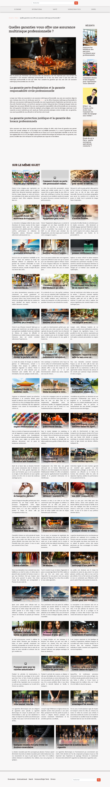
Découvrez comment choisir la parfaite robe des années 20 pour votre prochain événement (26, 358)
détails (42, 100)
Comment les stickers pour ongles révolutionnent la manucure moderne (26, 426)
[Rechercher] (53, 3)
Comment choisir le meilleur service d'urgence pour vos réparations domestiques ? (55, 254)
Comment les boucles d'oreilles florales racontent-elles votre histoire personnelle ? (82, 220)
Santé (55, 9)
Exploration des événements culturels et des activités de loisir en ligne (54, 358)
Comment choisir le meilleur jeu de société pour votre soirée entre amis (53, 324)
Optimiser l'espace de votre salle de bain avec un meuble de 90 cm (84, 357)
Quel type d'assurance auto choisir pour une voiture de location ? (84, 600)
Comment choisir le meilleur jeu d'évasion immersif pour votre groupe (24, 324)
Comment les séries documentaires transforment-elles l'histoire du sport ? (23, 289)
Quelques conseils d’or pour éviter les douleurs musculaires (31, 746)
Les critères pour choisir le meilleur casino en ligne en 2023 (84, 426)
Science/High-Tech (74, 9)
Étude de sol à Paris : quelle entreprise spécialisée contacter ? (88, 142)
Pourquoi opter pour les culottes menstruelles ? (24, 668)
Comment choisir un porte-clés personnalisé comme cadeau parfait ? (55, 183)
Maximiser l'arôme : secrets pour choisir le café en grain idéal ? (84, 183)
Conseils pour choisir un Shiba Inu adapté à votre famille (54, 392)
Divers (93, 9)
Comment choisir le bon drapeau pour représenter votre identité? (90, 80)
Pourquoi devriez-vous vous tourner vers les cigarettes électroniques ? (25, 704)
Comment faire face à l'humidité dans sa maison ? (26, 530)
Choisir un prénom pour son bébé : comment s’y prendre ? (83, 496)
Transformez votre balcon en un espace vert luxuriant (84, 288)
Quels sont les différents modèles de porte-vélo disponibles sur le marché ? (55, 669)
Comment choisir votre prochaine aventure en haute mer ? (24, 253)
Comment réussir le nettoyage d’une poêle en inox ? (83, 565)
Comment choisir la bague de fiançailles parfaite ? (26, 494)
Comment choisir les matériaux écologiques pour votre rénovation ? (24, 218)
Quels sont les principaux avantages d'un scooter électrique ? (83, 704)
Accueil (11, 18)
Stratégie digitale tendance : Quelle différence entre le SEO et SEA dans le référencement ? (55, 601)
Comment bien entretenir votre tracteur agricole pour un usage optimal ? (84, 461)
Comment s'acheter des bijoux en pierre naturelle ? (26, 633)
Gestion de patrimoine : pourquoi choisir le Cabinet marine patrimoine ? (84, 530)
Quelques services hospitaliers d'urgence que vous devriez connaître (84, 635)
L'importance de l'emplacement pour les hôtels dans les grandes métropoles (54, 463)
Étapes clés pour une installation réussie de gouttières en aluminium (83, 392)
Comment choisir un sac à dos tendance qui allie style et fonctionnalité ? (55, 288)
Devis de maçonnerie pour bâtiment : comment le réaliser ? (55, 496)
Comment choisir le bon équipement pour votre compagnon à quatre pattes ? (54, 220)
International (37, 9)
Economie (17, 9)
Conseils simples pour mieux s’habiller (24, 564)
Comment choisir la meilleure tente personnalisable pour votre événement (26, 393)
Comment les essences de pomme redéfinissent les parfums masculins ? (83, 253)
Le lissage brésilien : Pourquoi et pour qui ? (53, 633)
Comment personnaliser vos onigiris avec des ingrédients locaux (83, 322)
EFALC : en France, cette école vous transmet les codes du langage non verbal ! (90, 111)
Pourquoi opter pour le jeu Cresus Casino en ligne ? (84, 668)
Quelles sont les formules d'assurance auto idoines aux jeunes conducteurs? (54, 530)
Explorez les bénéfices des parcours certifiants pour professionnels (89, 51)
